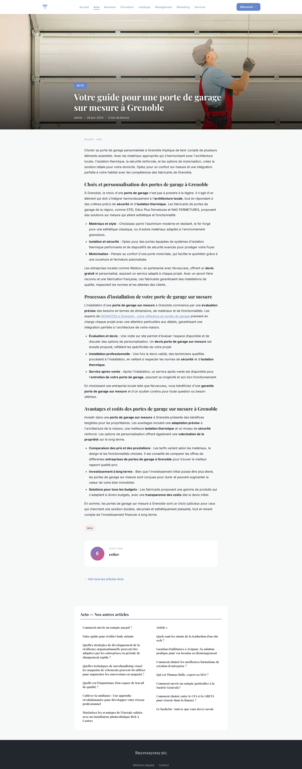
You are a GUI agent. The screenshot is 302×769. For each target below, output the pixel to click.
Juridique (144, 6)
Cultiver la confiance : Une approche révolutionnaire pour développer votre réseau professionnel (113, 700)
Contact (164, 765)
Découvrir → (248, 6)
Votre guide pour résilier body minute (108, 636)
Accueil (84, 6)
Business (110, 6)
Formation (127, 6)
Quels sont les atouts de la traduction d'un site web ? (187, 638)
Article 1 (161, 627)
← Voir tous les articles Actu (104, 579)
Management (163, 6)
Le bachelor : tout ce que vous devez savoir (185, 709)
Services (200, 6)
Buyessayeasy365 (151, 752)
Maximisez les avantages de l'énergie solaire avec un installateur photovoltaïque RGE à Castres (113, 717)
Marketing (183, 6)
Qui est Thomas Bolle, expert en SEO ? (182, 675)
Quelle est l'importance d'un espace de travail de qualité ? (113, 685)
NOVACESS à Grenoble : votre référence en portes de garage (145, 316)
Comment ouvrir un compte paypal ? (107, 627)
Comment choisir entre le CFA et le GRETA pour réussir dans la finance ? (185, 698)
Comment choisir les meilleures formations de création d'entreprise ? (187, 664)
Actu (97, 6)
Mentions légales (143, 765)
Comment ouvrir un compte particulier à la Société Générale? (185, 685)
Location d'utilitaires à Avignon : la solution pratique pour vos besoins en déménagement (186, 651)
